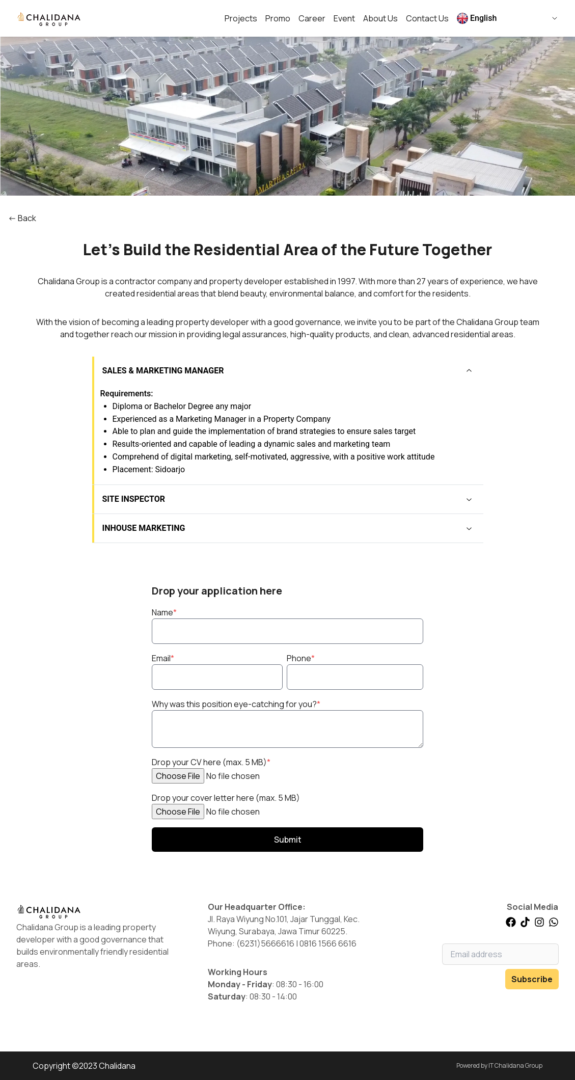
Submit (288, 839)
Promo (277, 18)
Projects (241, 18)
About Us (380, 18)
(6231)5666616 (265, 943)
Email (163, 658)
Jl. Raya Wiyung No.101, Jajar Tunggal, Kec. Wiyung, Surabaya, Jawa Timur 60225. (284, 925)
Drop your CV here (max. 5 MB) (211, 762)
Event (344, 18)
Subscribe (532, 979)
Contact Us (427, 18)
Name (164, 612)
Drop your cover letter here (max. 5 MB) (226, 797)
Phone (301, 658)
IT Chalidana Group (515, 1065)
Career (311, 18)
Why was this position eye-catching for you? (236, 704)
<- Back (22, 218)
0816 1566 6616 (328, 943)
